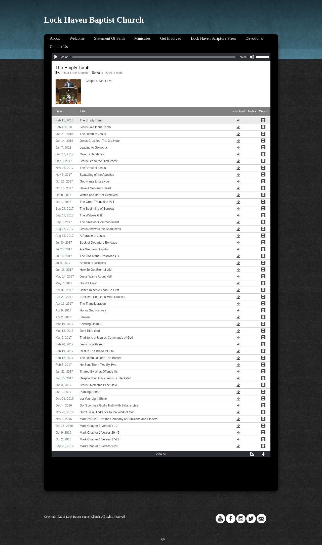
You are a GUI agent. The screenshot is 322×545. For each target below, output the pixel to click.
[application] (161, 57)
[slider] (154, 57)
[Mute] (252, 57)
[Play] (55, 57)
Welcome (77, 38)
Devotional (254, 38)
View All (161, 454)
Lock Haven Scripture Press (213, 38)
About (55, 38)
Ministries (142, 38)
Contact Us (59, 46)
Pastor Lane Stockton (75, 73)
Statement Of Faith (109, 38)
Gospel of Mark (112, 73)
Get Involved (170, 38)
